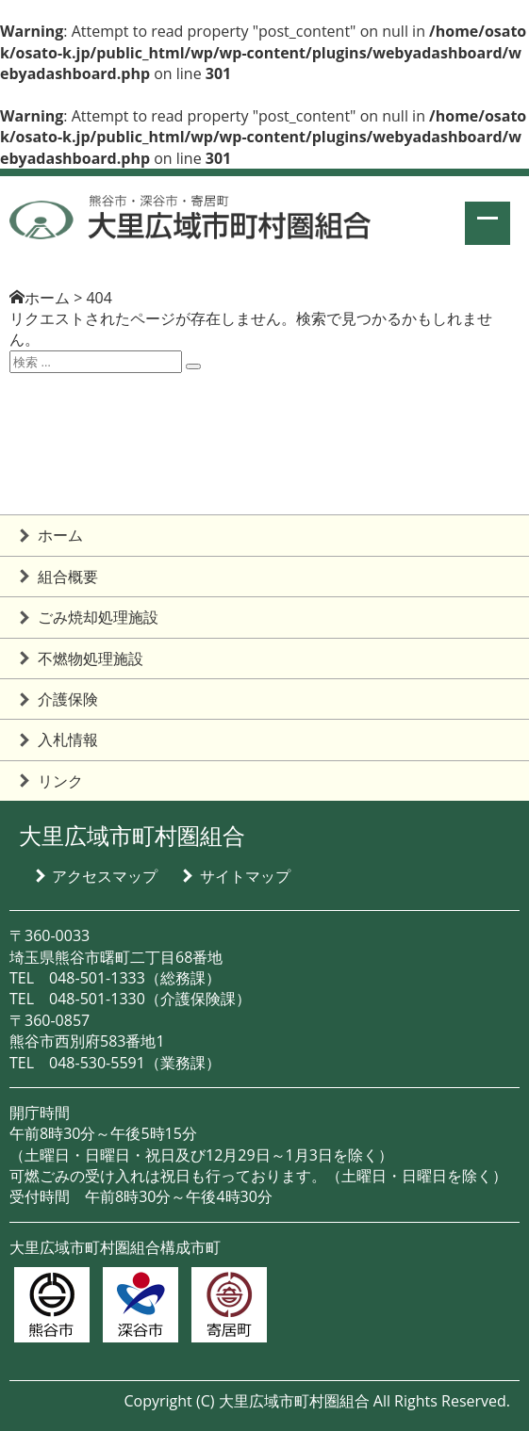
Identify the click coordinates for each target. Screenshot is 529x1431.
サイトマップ (245, 876)
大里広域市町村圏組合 (132, 835)
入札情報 (68, 739)
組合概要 (68, 576)
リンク (60, 781)
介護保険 (68, 699)
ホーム (47, 297)
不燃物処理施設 (90, 658)
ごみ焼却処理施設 (98, 617)
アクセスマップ (104, 876)
